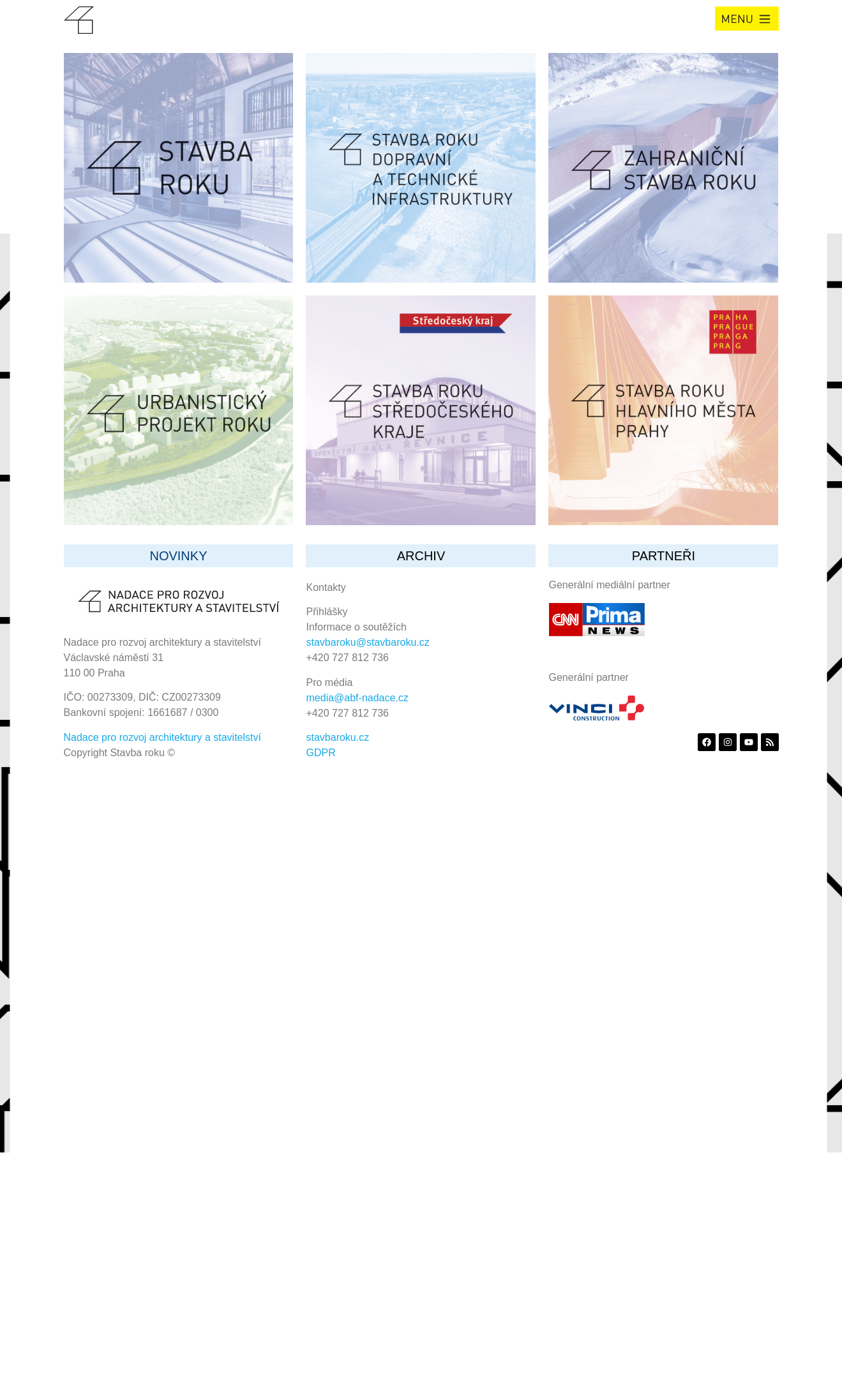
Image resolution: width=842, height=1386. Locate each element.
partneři (663, 556)
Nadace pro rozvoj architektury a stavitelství (162, 737)
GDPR (321, 752)
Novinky (178, 556)
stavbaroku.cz (338, 737)
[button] (747, 18)
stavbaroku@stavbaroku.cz (368, 642)
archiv (421, 556)
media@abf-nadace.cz (357, 697)
